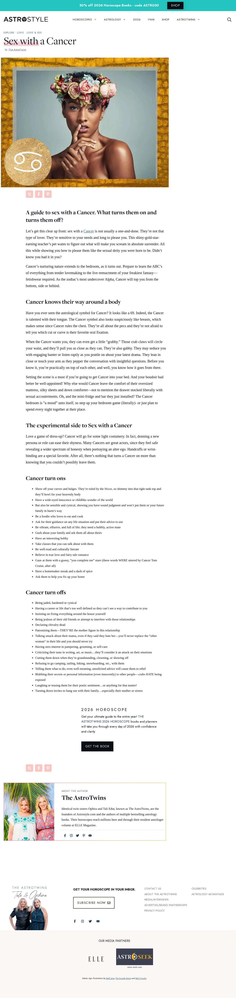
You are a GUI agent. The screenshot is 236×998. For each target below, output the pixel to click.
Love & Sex (34, 32)
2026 (136, 20)
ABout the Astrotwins (160, 894)
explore (9, 32)
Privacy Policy (154, 910)
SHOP (175, 5)
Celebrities (199, 888)
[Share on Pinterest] (48, 194)
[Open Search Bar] (229, 19)
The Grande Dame (123, 978)
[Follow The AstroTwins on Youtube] (98, 921)
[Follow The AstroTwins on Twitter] (90, 921)
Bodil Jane (110, 978)
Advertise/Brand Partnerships (165, 905)
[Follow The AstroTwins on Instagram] (82, 921)
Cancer (89, 231)
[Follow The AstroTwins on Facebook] (74, 921)
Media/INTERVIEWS (156, 899)
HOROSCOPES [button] (86, 19)
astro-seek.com (134, 967)
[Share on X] (29, 194)
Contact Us (152, 888)
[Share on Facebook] (38, 194)
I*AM (151, 20)
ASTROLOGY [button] (116, 19)
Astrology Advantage (208, 894)
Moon (108, 489)
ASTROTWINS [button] (190, 19)
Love (20, 32)
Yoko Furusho (140, 978)
